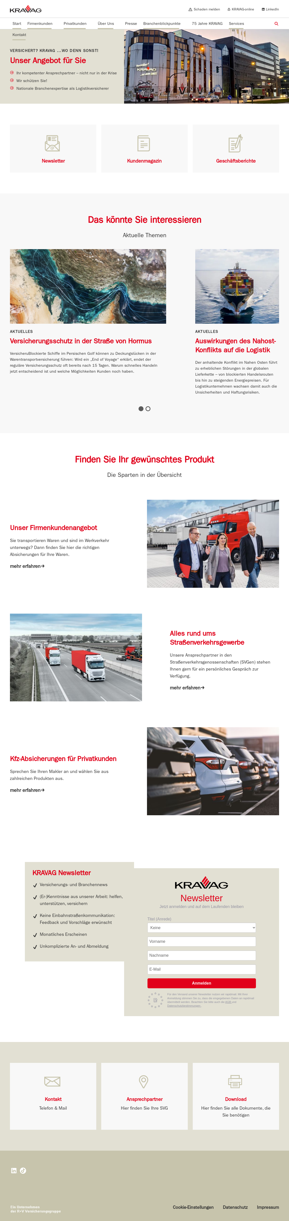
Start (16, 23)
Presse (131, 23)
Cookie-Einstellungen (193, 1207)
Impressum (268, 1207)
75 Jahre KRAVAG (207, 23)
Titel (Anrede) (159, 919)
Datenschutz (235, 1207)
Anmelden (201, 983)
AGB (228, 1001)
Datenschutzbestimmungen (184, 1005)
